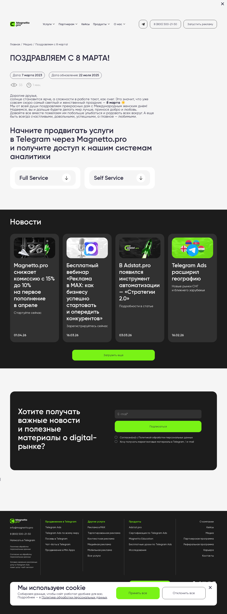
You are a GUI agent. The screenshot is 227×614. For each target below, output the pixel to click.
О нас (119, 24)
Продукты (101, 24)
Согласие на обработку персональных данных (21, 555)
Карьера (209, 550)
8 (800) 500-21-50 (165, 24)
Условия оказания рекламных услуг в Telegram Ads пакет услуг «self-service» (23, 564)
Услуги (49, 24)
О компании (207, 521)
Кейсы (85, 24)
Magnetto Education (141, 538)
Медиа (27, 44)
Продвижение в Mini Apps (60, 550)
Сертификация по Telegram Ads (148, 533)
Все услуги (94, 555)
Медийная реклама (99, 544)
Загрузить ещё (113, 355)
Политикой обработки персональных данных (166, 437)
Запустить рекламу (200, 24)
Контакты (208, 555)
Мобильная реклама (100, 550)
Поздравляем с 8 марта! (51, 44)
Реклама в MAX (96, 527)
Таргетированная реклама (104, 533)
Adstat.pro (135, 527)
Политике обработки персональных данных (74, 597)
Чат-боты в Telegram (57, 544)
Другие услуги (96, 521)
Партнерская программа (199, 538)
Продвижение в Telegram (60, 521)
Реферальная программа (199, 544)
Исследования (137, 550)
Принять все (138, 593)
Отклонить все (184, 593)
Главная (15, 44)
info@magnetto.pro (21, 527)
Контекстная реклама (101, 538)
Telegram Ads (53, 527)
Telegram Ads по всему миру (62, 533)
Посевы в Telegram (56, 538)
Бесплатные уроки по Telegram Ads (150, 544)
